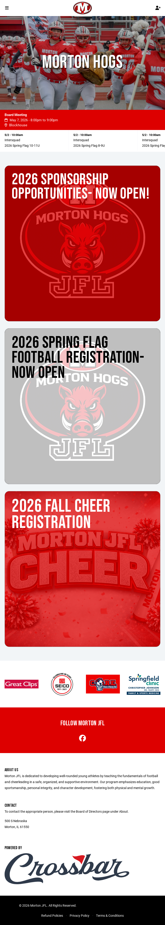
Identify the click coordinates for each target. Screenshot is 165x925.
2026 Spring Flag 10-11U (22, 145)
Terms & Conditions (110, 915)
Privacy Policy (79, 915)
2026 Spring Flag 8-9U (89, 145)
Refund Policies (52, 915)
